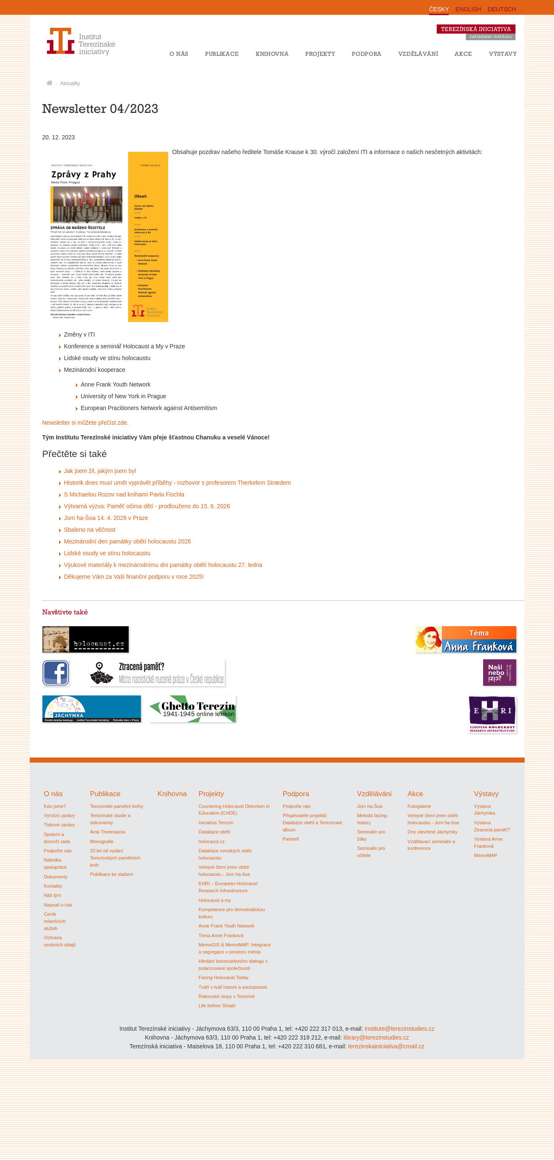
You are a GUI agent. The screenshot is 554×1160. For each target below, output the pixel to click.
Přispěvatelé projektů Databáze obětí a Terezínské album (312, 822)
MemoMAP (485, 855)
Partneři (291, 838)
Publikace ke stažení (111, 874)
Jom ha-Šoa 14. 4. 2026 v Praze (106, 518)
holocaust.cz (211, 841)
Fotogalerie (419, 806)
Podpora (367, 53)
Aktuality (70, 83)
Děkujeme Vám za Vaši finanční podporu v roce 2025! (134, 576)
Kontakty (53, 885)
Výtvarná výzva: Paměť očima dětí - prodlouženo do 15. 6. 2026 (147, 506)
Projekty (320, 53)
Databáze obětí (214, 831)
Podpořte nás (58, 850)
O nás (178, 53)
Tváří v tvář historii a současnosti (232, 987)
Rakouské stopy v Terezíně (226, 996)
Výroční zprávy (59, 815)
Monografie (102, 841)
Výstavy (503, 53)
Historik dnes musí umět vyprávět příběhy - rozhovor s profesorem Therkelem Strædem (177, 482)
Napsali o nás (58, 904)
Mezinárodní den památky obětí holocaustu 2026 (127, 541)
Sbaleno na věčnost (90, 529)
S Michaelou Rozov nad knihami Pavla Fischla (124, 494)
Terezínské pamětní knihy (116, 806)
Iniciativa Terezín (215, 822)
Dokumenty (56, 876)
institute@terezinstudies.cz (399, 1028)
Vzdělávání (418, 53)
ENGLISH (468, 9)
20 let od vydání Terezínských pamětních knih (115, 857)
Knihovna (272, 53)
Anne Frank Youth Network (226, 925)
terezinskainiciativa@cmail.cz (386, 1046)
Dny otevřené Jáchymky (433, 831)
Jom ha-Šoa (369, 806)
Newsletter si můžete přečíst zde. (85, 422)
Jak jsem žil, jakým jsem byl (100, 471)
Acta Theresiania (107, 831)
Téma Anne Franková (220, 935)
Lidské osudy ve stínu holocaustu (107, 553)
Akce (463, 53)
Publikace (222, 53)
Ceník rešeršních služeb (55, 921)
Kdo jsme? (55, 806)
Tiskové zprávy (59, 824)
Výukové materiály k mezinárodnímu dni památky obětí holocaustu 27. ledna (163, 565)
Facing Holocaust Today (223, 977)
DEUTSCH (502, 9)
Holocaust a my (214, 900)
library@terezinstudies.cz (376, 1037)
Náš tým (52, 895)
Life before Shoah (216, 1005)
